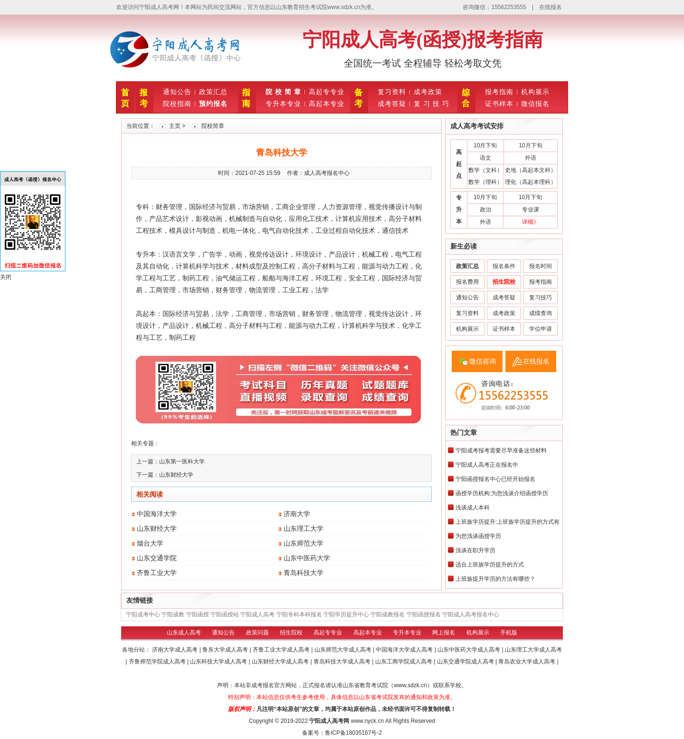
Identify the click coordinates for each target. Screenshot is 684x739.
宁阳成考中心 (143, 614)
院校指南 (177, 103)
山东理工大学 (303, 528)
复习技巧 (540, 297)
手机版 (508, 632)
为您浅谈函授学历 (478, 536)
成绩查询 (540, 313)
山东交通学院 (157, 558)
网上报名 (443, 632)
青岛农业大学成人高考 (527, 661)
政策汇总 (213, 92)
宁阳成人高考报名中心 (470, 614)
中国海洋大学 (157, 514)
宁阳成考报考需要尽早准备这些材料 (501, 450)
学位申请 (540, 329)
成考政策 (428, 92)
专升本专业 (283, 103)
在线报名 (550, 7)
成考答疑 (392, 103)
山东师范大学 (303, 543)
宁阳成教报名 (387, 614)
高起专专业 (326, 92)
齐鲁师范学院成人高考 (158, 661)
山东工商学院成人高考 (404, 661)
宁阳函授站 (224, 614)
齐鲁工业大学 (157, 572)
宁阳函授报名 (424, 614)
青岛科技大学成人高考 (343, 661)
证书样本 (499, 103)
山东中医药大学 (307, 558)
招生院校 (291, 632)
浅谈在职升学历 (475, 550)
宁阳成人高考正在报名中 (487, 464)
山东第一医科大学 (182, 461)
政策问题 (257, 632)
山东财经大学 (176, 474)
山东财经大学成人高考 (281, 661)
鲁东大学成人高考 (225, 649)
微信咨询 (482, 361)
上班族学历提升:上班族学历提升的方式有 (508, 521)
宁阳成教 (173, 614)
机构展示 (535, 92)
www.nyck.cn (367, 721)
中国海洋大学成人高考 (405, 649)
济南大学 (297, 514)
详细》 (530, 222)
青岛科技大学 (303, 572)
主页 (174, 126)
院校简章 (212, 126)
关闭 (5, 277)
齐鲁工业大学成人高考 (282, 649)
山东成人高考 (184, 632)
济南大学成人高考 (175, 649)
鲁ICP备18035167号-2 (353, 732)
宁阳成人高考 (257, 614)
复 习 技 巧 (431, 103)
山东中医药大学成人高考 (469, 649)
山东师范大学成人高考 (343, 649)
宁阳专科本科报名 (299, 614)
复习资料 (392, 92)
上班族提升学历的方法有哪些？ (495, 579)
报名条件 (504, 266)
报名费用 (467, 281)
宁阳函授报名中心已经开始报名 (495, 479)
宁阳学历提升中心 (346, 614)
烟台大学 (150, 543)
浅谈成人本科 (473, 507)
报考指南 (499, 92)
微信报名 (535, 103)
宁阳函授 (197, 614)
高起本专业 (326, 103)
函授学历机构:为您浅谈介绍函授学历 (502, 493)
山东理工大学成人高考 (533, 649)
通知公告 (177, 92)
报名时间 (540, 266)
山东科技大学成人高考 (219, 661)
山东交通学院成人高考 (466, 661)
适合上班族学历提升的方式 (490, 564)
